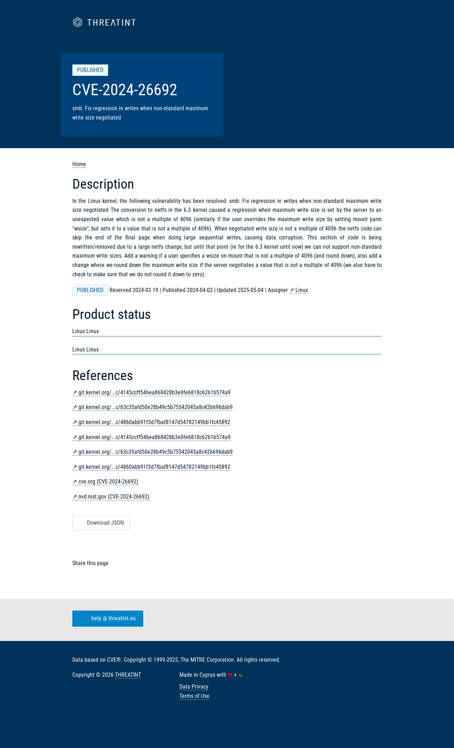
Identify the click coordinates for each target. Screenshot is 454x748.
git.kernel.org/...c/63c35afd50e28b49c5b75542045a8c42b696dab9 (155, 407)
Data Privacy (193, 686)
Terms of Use (194, 696)
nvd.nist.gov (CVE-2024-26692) (113, 496)
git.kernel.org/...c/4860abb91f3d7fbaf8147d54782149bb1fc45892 (154, 422)
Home (79, 164)
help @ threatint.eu (106, 619)
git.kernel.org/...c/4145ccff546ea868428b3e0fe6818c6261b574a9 (154, 392)
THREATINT (128, 674)
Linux (301, 290)
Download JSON (100, 522)
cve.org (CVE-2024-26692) (108, 481)
